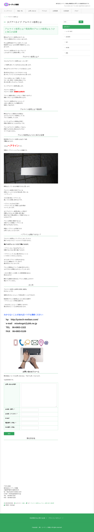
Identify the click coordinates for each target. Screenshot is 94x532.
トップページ (8, 11)
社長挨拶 (66, 11)
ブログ (76, 11)
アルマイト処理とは (35, 503)
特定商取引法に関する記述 (37, 518)
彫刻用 (52, 503)
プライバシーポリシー (54, 518)
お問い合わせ (32, 11)
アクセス (44, 11)
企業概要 (55, 11)
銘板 (23, 503)
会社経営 (68, 36)
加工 (49, 503)
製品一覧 (20, 11)
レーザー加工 (69, 31)
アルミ (42, 503)
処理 (46, 503)
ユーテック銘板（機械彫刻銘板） (15, 4)
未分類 (67, 47)
